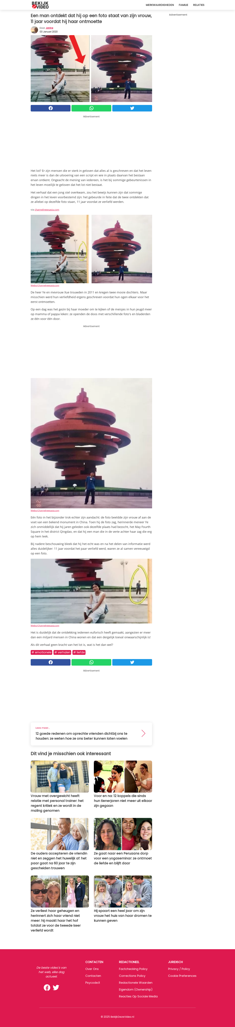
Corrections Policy (132, 976)
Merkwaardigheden (160, 5)
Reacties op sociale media (138, 996)
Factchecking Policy (133, 969)
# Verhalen (62, 652)
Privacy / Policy (179, 969)
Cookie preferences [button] (182, 976)
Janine (49, 28)
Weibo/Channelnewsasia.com (45, 285)
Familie (183, 5)
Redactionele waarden (135, 983)
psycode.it (92, 983)
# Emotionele (41, 652)
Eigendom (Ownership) (136, 989)
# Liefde (79, 652)
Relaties (198, 5)
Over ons (92, 969)
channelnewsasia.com (47, 209)
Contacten (93, 976)
